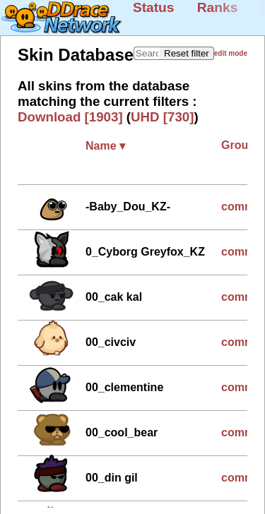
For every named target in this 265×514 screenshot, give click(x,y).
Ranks (217, 7)
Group (241, 145)
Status (154, 7)
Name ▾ (105, 146)
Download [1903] (70, 116)
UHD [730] (162, 116)
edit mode (230, 53)
